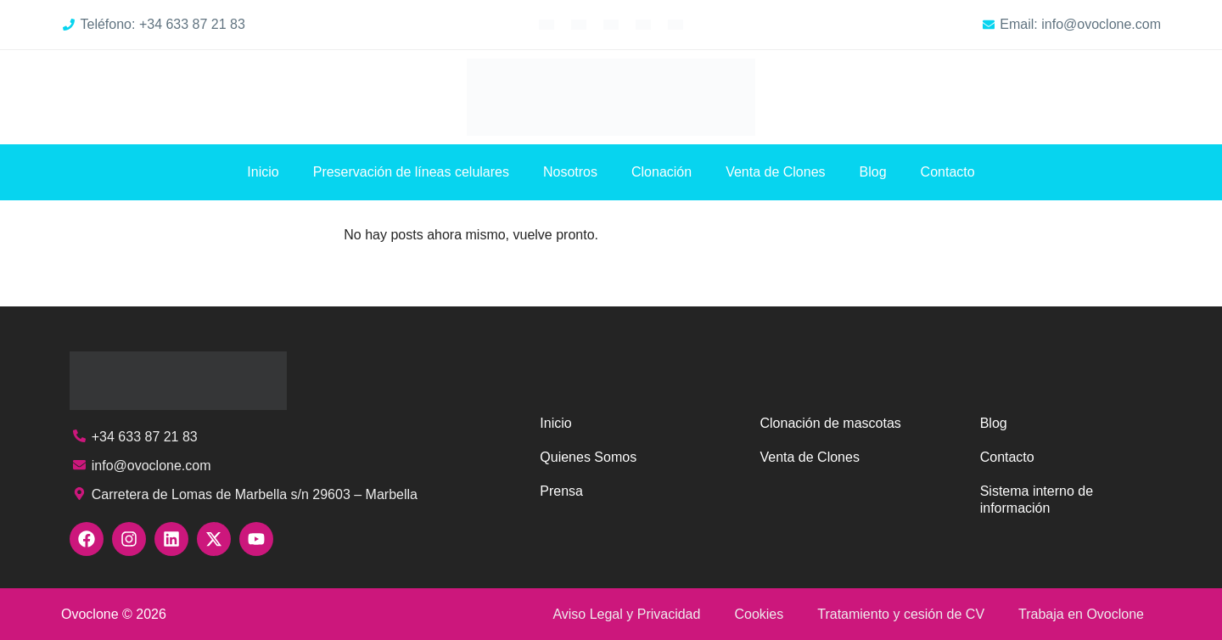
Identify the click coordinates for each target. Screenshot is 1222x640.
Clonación (661, 172)
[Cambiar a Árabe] (643, 24)
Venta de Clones (775, 172)
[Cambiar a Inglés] (546, 24)
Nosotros (570, 172)
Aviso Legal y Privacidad (626, 614)
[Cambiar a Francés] (579, 24)
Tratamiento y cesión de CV (900, 614)
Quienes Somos (588, 457)
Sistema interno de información (1036, 499)
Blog (873, 172)
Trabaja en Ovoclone (1081, 614)
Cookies (758, 614)
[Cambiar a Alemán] (611, 24)
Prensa (561, 491)
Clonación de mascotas (830, 423)
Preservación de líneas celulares (411, 172)
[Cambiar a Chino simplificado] (675, 24)
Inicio (262, 172)
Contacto (948, 172)
